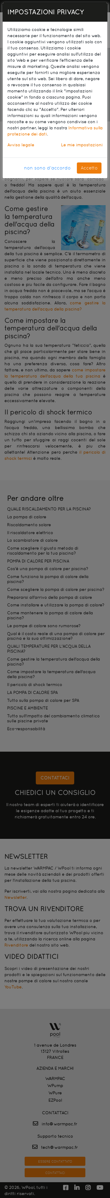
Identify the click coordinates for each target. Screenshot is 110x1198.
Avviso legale (20, 145)
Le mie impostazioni (82, 145)
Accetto (89, 168)
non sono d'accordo (47, 168)
